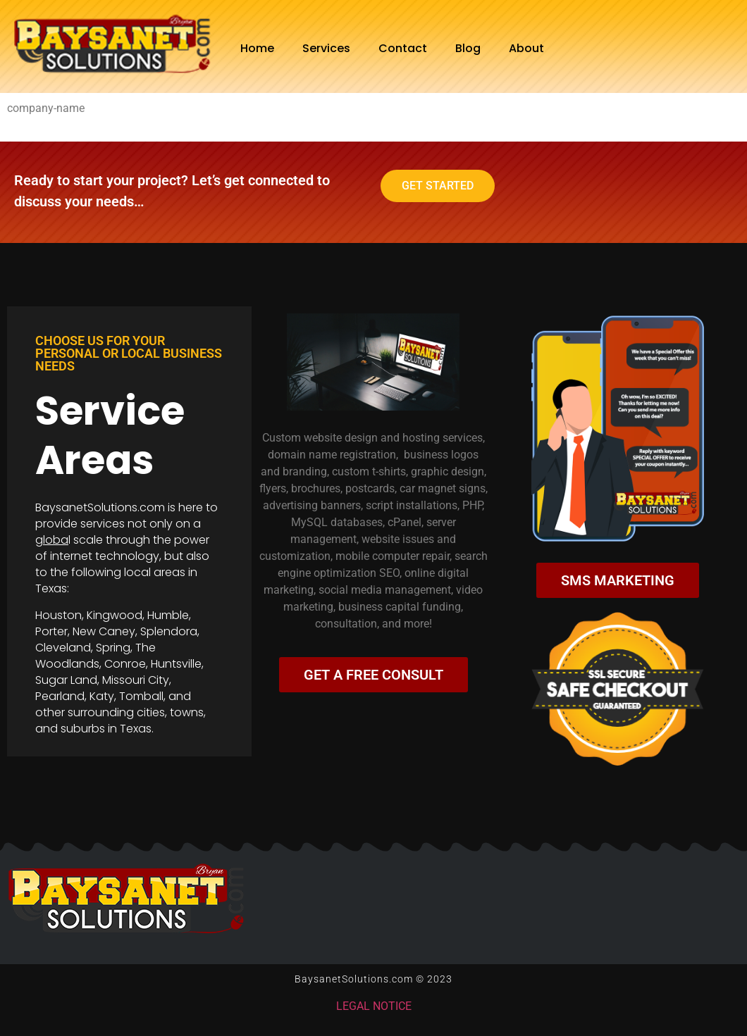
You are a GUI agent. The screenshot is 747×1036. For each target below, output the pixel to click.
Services (326, 48)
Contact (402, 48)
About (526, 48)
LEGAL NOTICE (374, 1006)
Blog (468, 48)
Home (257, 48)
